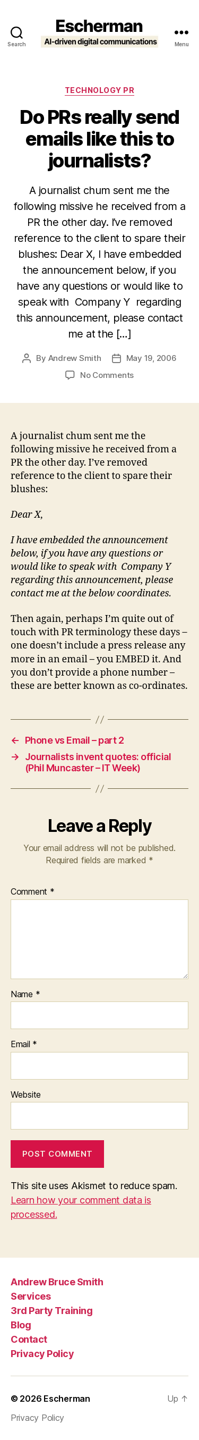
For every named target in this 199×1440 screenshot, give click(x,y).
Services (30, 1296)
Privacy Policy (42, 1353)
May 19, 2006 (151, 358)
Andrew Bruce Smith (57, 1281)
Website (26, 1095)
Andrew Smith (74, 358)
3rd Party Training (51, 1310)
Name (25, 994)
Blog (21, 1324)
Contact (29, 1339)
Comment (33, 892)
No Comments (107, 375)
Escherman (67, 1398)
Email (24, 1044)
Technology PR (100, 90)
